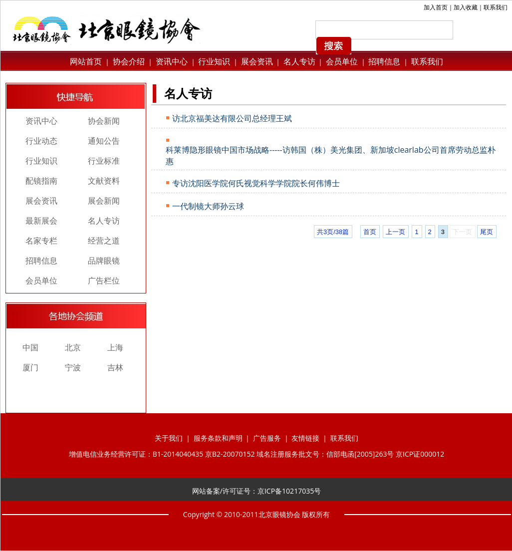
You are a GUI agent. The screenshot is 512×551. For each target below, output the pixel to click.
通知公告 (104, 140)
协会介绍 (128, 61)
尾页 (486, 232)
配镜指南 (41, 180)
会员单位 (342, 61)
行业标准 (104, 160)
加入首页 (436, 7)
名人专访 (299, 61)
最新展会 (41, 220)
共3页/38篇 (333, 232)
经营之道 (104, 240)
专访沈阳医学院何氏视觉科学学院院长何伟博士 (256, 183)
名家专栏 (41, 240)
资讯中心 (171, 61)
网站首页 (86, 61)
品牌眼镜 (104, 260)
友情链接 (305, 438)
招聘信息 (384, 61)
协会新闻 (104, 120)
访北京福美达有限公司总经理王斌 (232, 118)
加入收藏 (466, 7)
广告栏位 (104, 280)
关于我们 (169, 438)
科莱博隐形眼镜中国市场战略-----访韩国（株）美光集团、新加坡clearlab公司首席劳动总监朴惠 (331, 155)
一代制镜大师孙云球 (208, 206)
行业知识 (214, 61)
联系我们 (496, 7)
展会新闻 (104, 200)
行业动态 (41, 140)
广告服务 (267, 438)
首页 (369, 232)
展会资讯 (257, 61)
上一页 (395, 232)
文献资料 (104, 180)
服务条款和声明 (218, 438)
